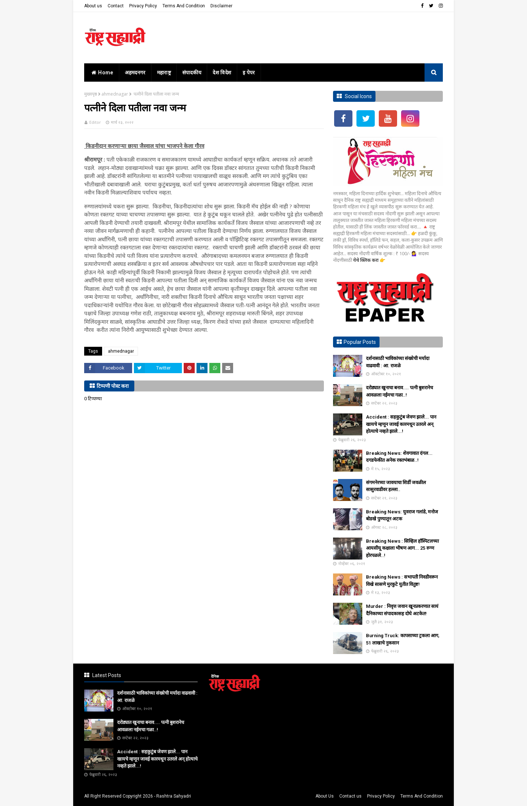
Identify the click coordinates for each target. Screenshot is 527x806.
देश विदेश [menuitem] (222, 72)
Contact (116, 5)
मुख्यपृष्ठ (90, 94)
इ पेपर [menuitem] (249, 72)
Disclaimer (221, 5)
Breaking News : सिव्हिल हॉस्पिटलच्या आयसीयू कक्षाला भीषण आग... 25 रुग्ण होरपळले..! (402, 548)
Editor (95, 122)
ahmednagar (114, 94)
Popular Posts (360, 342)
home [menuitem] (101, 72)
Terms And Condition (183, 5)
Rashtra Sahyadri (173, 796)
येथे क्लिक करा (366, 260)
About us (93, 5)
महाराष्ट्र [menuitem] (164, 72)
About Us (324, 796)
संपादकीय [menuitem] (192, 72)
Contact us (350, 796)
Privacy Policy (143, 5)
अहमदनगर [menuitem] (135, 72)
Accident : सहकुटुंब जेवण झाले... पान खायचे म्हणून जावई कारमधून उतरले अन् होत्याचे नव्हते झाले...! (401, 424)
